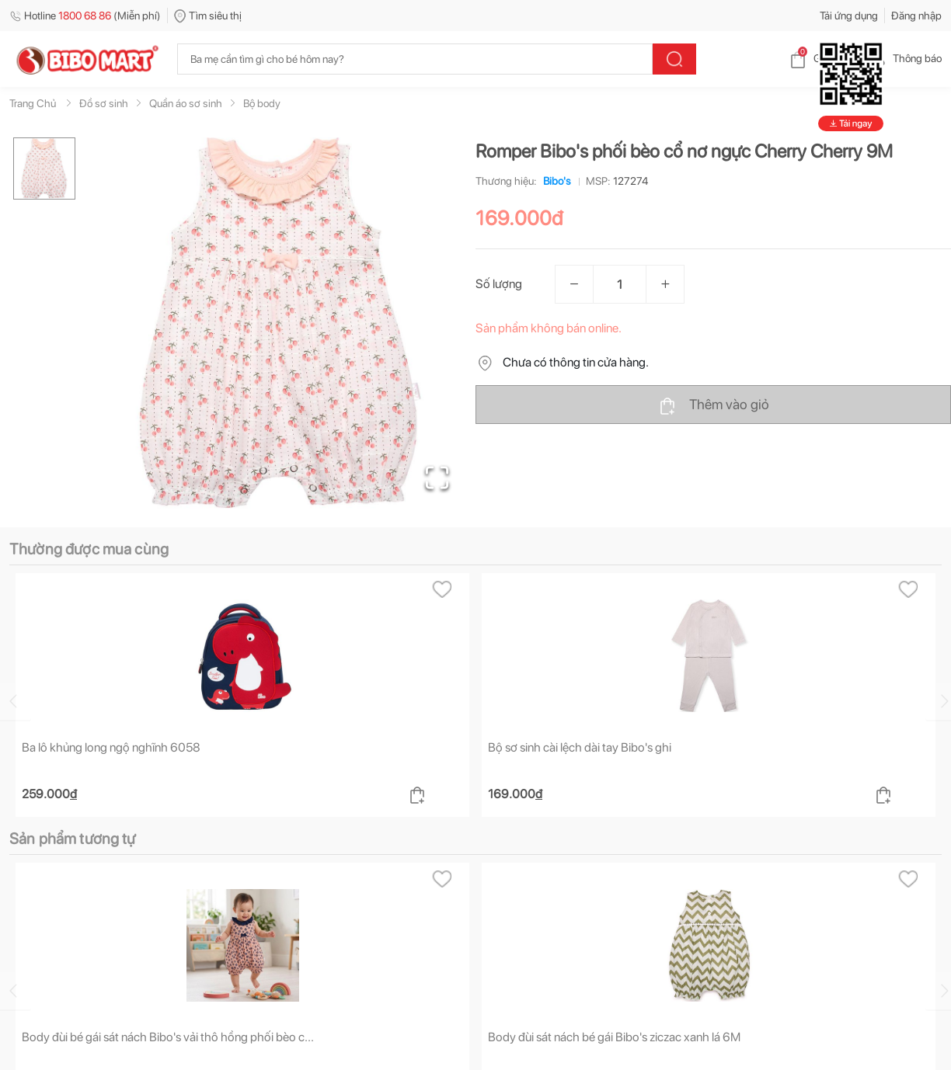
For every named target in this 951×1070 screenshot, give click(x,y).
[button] (280, 323)
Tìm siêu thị (208, 15)
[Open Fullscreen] (437, 477)
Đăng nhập (916, 15)
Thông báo (905, 58)
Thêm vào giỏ (713, 405)
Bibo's (554, 181)
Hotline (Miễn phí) (85, 15)
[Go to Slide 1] (44, 168)
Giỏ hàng (822, 58)
